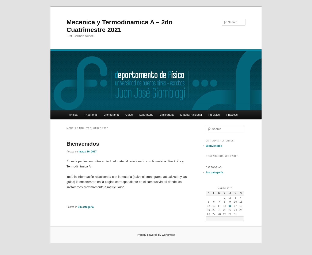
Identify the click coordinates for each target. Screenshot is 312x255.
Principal (73, 114)
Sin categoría (86, 207)
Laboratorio (146, 114)
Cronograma (111, 114)
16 (230, 205)
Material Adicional (191, 114)
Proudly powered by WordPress (156, 234)
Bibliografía (167, 114)
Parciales (214, 114)
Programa (91, 114)
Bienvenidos (82, 144)
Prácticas (231, 114)
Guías (129, 114)
